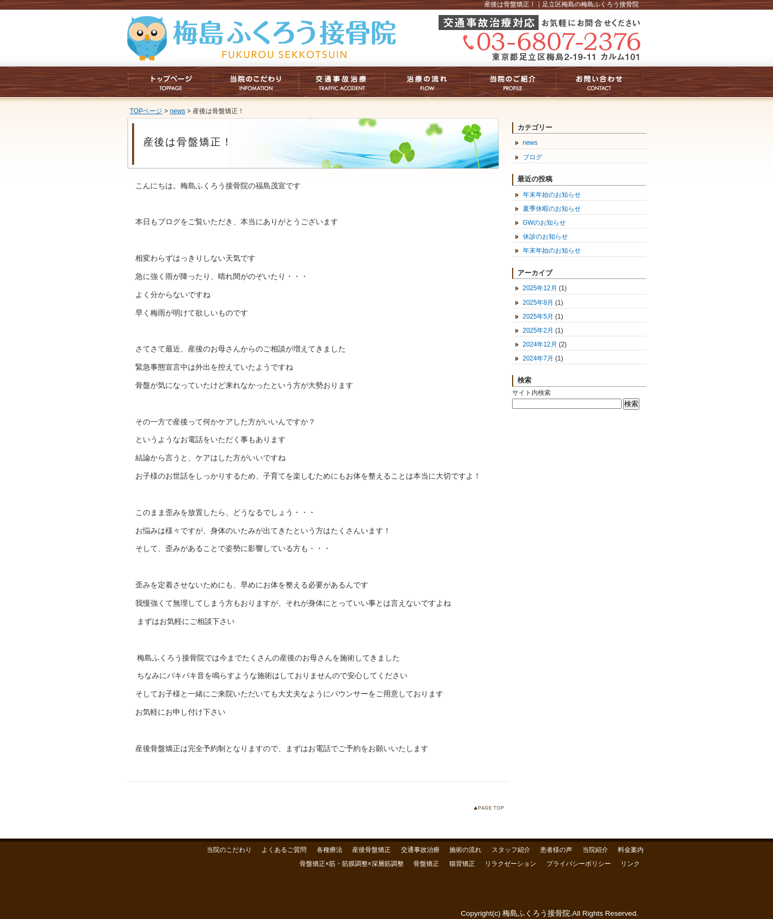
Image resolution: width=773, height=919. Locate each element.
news (177, 111)
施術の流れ (465, 850)
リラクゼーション (510, 863)
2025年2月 (538, 330)
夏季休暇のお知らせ (552, 208)
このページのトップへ (490, 810)
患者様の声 (556, 850)
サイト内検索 (531, 392)
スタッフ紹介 (511, 850)
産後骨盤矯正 (371, 850)
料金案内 (631, 850)
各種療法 (329, 850)
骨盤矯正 (426, 863)
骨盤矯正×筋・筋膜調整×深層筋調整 (352, 863)
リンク (630, 863)
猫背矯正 (462, 863)
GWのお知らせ (544, 222)
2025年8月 (538, 302)
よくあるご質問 (284, 850)
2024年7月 (538, 358)
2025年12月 (540, 288)
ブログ (532, 157)
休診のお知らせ (545, 236)
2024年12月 (540, 344)
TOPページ (146, 111)
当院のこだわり (229, 850)
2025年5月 (538, 316)
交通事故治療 (420, 850)
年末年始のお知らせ (552, 194)
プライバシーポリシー (578, 863)
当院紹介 (595, 850)
